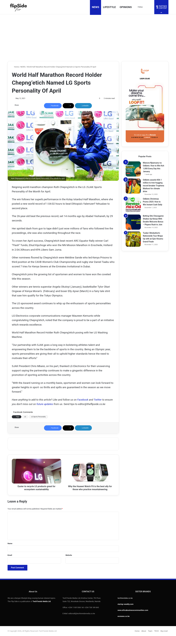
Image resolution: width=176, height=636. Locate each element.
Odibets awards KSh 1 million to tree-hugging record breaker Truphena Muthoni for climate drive (153, 186)
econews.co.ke (124, 616)
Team (150, 631)
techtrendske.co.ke (125, 598)
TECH (156, 631)
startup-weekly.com (125, 604)
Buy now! (164, 631)
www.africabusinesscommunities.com (133, 610)
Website (68, 555)
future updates (45, 404)
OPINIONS (126, 7)
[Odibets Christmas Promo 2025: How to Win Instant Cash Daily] (133, 205)
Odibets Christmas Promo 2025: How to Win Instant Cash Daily (152, 202)
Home (15, 67)
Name (10, 543)
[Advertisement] (88, 37)
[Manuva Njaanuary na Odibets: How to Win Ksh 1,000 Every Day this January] (133, 169)
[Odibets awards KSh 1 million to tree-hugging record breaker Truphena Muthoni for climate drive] (133, 186)
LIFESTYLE (109, 7)
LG (25, 417)
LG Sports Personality (38, 417)
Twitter (98, 399)
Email (10, 555)
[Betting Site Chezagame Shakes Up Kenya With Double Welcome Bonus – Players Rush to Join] (133, 222)
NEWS (95, 7)
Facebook (83, 399)
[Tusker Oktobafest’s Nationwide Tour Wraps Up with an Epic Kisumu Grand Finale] (133, 239)
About (143, 631)
